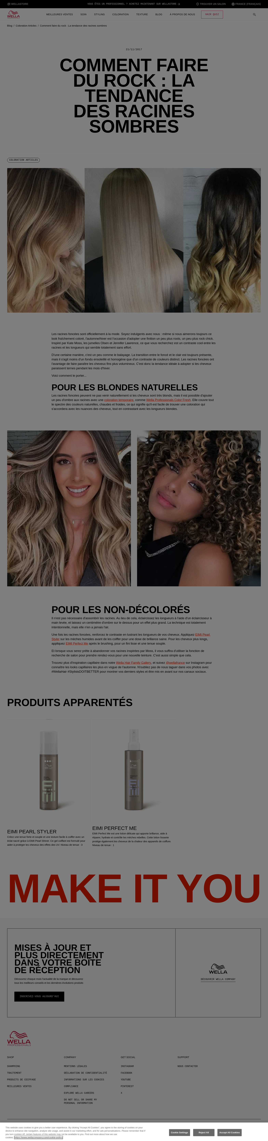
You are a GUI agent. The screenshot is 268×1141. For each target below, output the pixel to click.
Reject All (204, 1135)
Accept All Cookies (229, 1135)
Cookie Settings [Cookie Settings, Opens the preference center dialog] (179, 1135)
